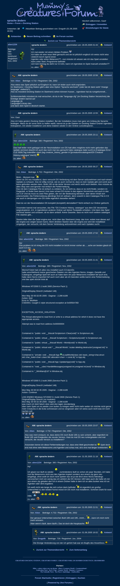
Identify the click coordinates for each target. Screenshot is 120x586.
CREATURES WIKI (65, 560)
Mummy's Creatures (76, 570)
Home (10, 23)
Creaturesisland (81, 568)
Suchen (81, 578)
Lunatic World (63, 570)
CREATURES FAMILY (49, 560)
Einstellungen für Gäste (97, 28)
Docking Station (30, 23)
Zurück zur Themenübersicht (62, 41)
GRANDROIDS (99, 560)
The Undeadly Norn (47, 572)
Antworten (16, 36)
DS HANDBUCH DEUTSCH (83, 560)
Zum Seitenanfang (78, 550)
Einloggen (71, 578)
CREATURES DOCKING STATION (27, 560)
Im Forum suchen (64, 36)
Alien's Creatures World (66, 568)
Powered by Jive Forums (60, 582)
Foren (18, 23)
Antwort (108, 45)
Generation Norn (42, 570)
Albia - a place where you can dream (45, 568)
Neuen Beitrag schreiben (39, 36)
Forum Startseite (43, 578)
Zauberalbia (75, 572)
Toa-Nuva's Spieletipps (62, 572)
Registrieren (59, 578)
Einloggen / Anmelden (96, 24)
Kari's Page (53, 570)
